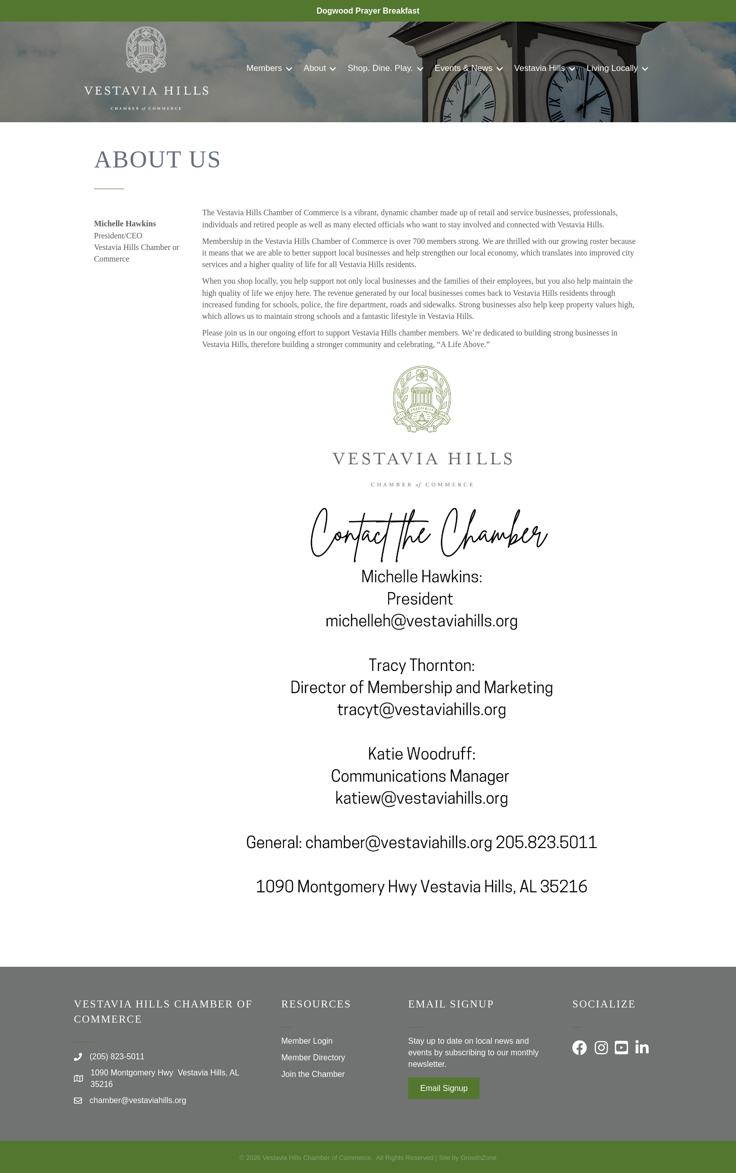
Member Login (306, 1041)
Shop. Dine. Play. (380, 68)
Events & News (464, 68)
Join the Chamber (312, 1074)
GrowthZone (479, 1157)
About (315, 68)
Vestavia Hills (539, 68)
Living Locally (612, 68)
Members (264, 68)
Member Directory (313, 1057)
